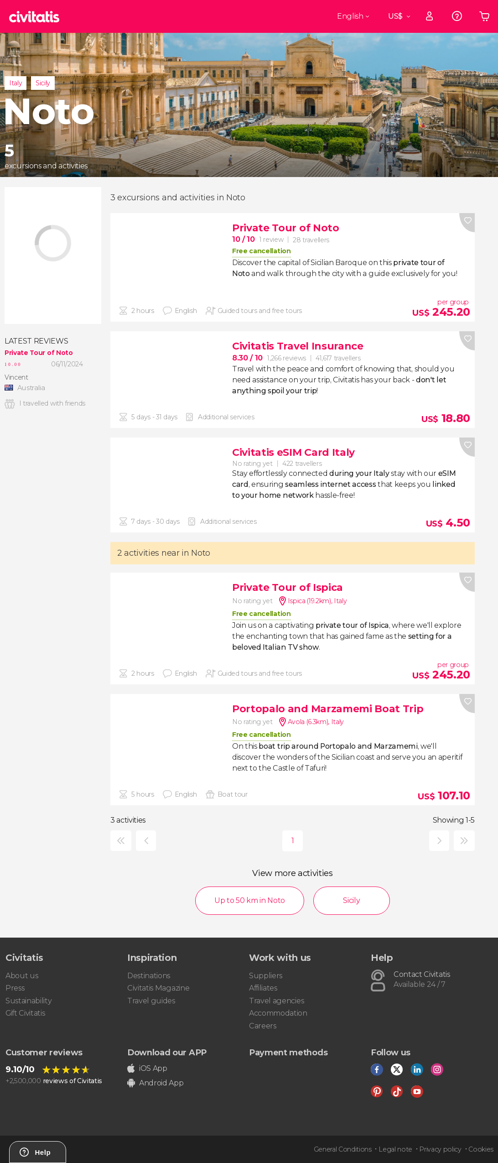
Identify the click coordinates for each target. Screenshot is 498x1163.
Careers (262, 1026)
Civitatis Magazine (158, 988)
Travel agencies (276, 1000)
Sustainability (28, 1000)
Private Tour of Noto (39, 352)
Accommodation (278, 1013)
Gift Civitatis (25, 1013)
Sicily (43, 83)
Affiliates (263, 988)
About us (21, 975)
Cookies (480, 1149)
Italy (15, 83)
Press (14, 988)
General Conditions (343, 1149)
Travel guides (151, 1000)
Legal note (395, 1149)
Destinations (148, 975)
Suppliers (265, 975)
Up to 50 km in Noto (249, 900)
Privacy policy (440, 1149)
